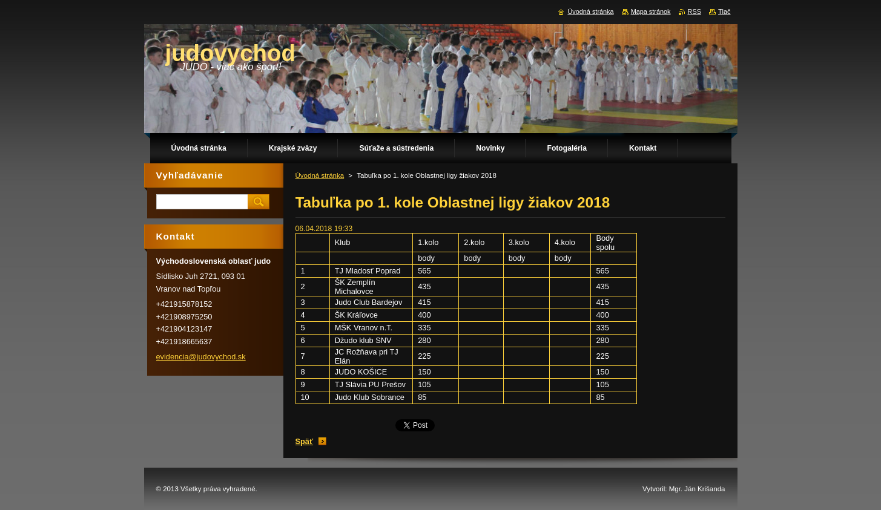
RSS (694, 11)
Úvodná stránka (320, 175)
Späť (304, 441)
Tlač (724, 11)
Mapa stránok (651, 11)
